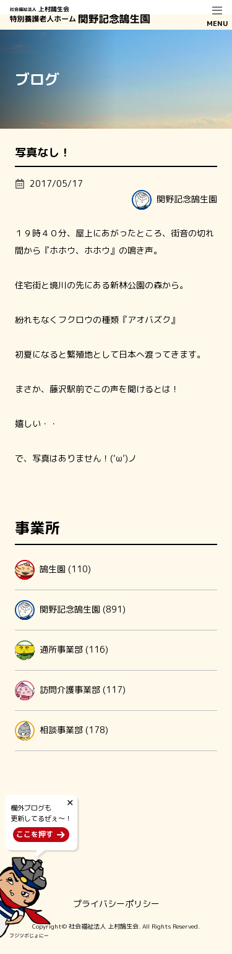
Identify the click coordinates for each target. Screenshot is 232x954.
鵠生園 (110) (53, 570)
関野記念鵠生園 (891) (70, 610)
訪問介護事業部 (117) (70, 690)
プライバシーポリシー (116, 903)
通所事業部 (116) (61, 650)
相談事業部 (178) (61, 731)
